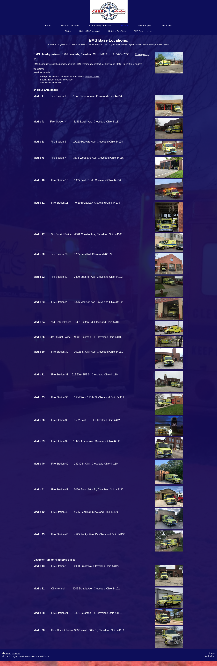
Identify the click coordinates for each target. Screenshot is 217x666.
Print (6, 653)
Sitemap (16, 653)
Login (212, 653)
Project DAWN (92, 76)
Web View (210, 656)
